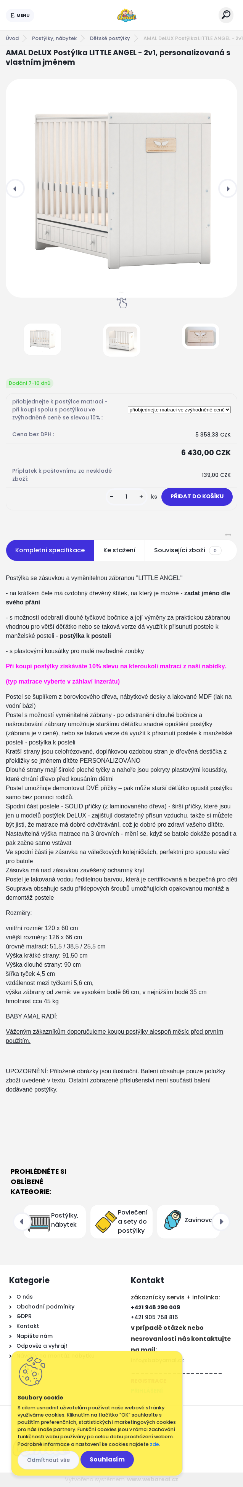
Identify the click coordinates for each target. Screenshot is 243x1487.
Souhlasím (107, 1459)
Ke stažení (119, 550)
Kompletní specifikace (50, 550)
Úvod (12, 38)
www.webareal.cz (152, 1479)
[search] (226, 14)
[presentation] (15, 188)
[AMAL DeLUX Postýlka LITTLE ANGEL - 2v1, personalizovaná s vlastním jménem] (121, 188)
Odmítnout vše (48, 1460)
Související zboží (187, 550)
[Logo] (127, 15)
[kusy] (127, 496)
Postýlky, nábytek (54, 38)
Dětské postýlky (110, 38)
